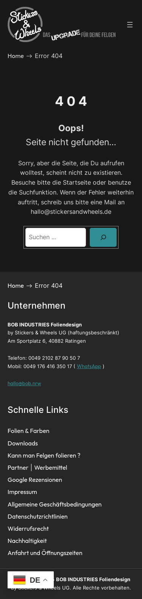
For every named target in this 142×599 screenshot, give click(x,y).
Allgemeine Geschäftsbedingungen (54, 504)
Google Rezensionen (35, 479)
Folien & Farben (28, 430)
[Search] (103, 237)
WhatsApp (89, 366)
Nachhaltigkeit (27, 540)
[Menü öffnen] (129, 24)
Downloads (23, 443)
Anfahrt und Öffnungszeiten (45, 553)
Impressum (22, 492)
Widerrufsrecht (28, 528)
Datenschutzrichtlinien (38, 516)
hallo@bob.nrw (24, 383)
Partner (18, 467)
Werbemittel (50, 467)
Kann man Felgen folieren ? (44, 455)
